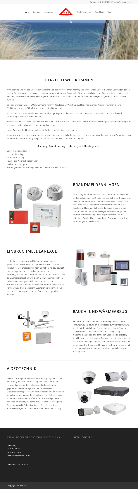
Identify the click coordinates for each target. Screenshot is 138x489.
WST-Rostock (21, 486)
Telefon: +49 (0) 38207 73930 (100, 2)
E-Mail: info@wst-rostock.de (121, 2)
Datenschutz (23, 464)
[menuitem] (26, 12)
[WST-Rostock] (66, 12)
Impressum (11, 464)
